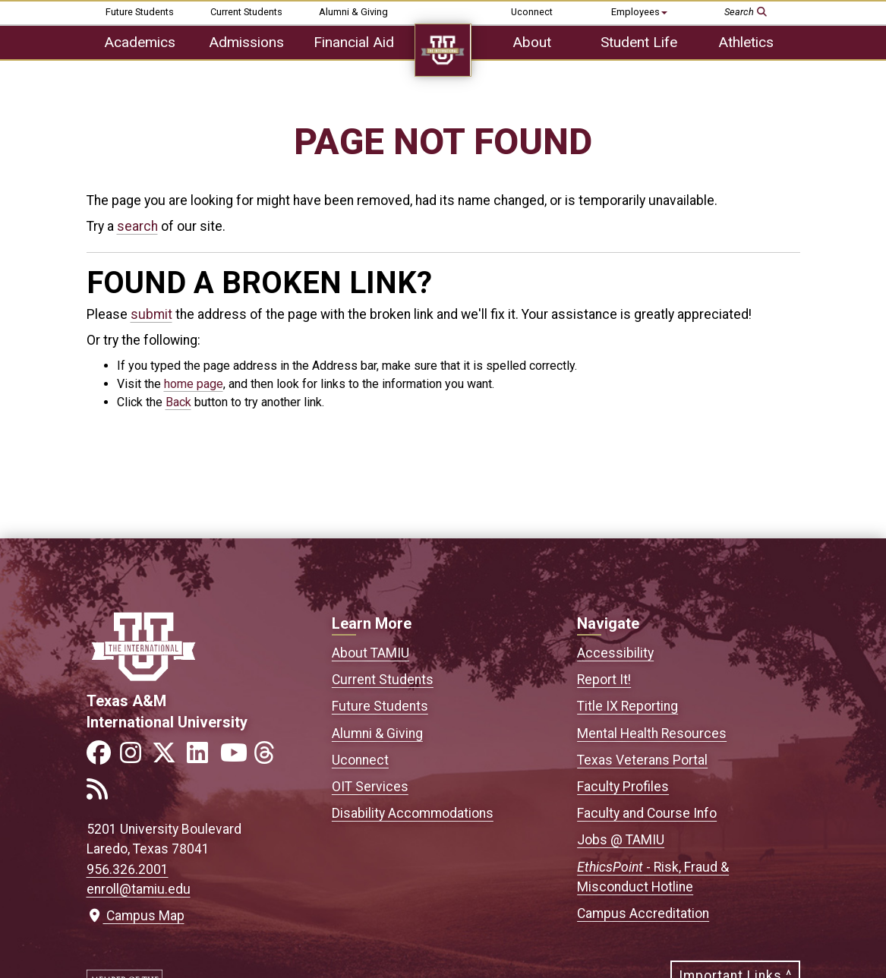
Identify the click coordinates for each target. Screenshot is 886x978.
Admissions (246, 42)
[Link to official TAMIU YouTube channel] (235, 757)
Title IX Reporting (627, 706)
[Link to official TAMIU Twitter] (168, 757)
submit (151, 314)
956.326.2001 (128, 869)
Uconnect (532, 11)
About (531, 42)
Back (178, 402)
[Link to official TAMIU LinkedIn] (202, 757)
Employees (639, 11)
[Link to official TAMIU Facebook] (102, 757)
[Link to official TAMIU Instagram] (135, 757)
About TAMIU (370, 653)
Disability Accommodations (412, 813)
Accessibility (615, 653)
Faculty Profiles (623, 786)
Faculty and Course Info (647, 813)
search (137, 226)
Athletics (746, 42)
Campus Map (135, 915)
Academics (139, 42)
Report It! (604, 679)
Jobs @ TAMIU (620, 839)
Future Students (140, 11)
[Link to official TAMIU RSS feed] (102, 794)
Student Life (639, 42)
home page (193, 384)
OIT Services (370, 786)
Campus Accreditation (643, 913)
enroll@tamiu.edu (139, 889)
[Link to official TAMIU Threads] (269, 757)
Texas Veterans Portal (642, 760)
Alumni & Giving (353, 11)
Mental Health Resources (652, 733)
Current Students (246, 11)
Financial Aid (354, 42)
